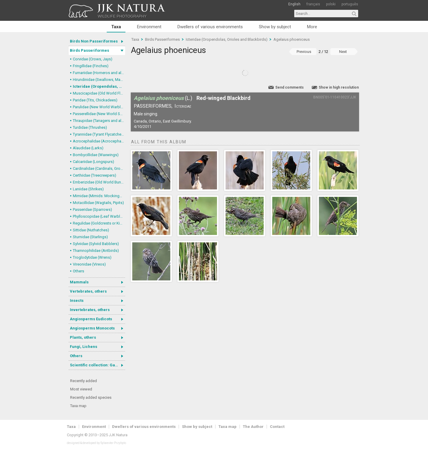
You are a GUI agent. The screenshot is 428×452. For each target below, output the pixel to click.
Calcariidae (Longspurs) (93, 161)
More (312, 26)
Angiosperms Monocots (92, 328)
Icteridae (182, 106)
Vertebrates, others (88, 291)
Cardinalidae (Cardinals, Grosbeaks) (99, 168)
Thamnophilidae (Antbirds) (96, 250)
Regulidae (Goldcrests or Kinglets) (99, 223)
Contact (277, 426)
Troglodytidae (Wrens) (92, 257)
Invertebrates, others (90, 309)
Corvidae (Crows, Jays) (92, 59)
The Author (253, 426)
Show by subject (275, 26)
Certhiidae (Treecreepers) (94, 175)
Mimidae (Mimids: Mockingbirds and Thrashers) (99, 196)
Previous (304, 51)
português (350, 4)
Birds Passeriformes (89, 50)
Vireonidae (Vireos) (89, 264)
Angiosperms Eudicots (91, 319)
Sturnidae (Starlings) (90, 237)
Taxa (116, 26)
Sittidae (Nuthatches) (91, 230)
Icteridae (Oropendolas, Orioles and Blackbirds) (99, 86)
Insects (77, 300)
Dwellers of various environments (210, 26)
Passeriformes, (153, 106)
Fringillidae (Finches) (90, 66)
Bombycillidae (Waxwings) (96, 155)
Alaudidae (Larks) (88, 148)
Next (343, 51)
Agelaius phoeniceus (291, 39)
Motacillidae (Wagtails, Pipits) (98, 202)
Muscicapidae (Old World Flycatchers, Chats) (99, 93)
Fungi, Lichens (83, 346)
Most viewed (81, 389)
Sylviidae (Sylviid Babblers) (96, 243)
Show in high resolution (339, 87)
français (313, 4)
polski (331, 4)
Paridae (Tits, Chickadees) (95, 100)
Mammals (79, 282)
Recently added (83, 381)
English (294, 4)
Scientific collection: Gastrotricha (97, 365)
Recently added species (90, 397)
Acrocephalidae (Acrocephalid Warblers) (99, 141)
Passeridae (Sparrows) (92, 209)
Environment (149, 26)
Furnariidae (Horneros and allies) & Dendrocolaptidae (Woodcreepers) (99, 72)
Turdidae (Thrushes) (90, 127)
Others (78, 271)
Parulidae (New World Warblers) (99, 107)
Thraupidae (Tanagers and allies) (99, 120)
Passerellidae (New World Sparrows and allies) (99, 114)
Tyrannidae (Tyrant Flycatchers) (99, 134)
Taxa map (78, 406)
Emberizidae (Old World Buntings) (99, 182)
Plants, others (83, 337)
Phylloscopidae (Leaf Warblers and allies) (99, 216)
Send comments (289, 87)
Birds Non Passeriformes (94, 41)
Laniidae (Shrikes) (88, 189)
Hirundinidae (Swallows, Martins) (99, 79)
